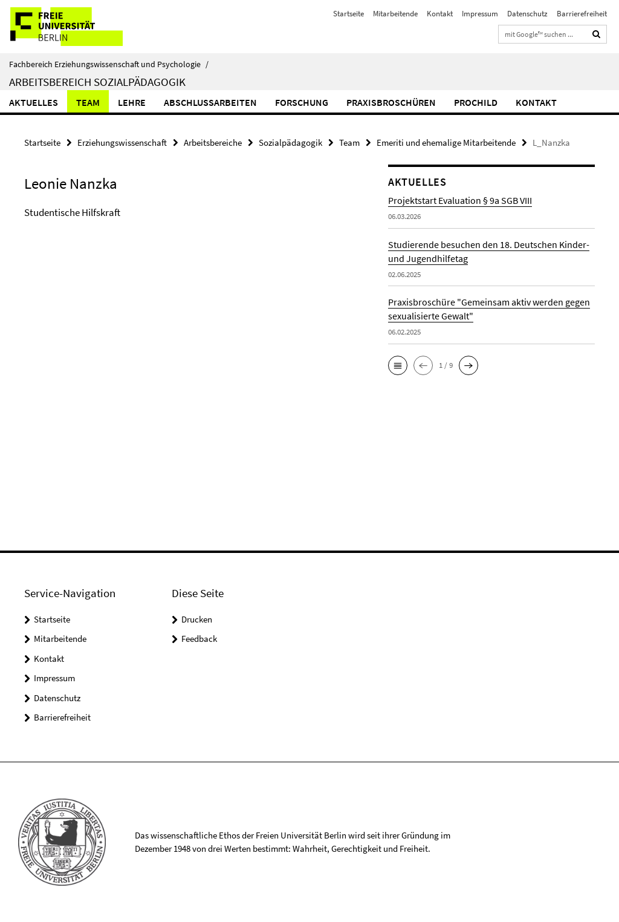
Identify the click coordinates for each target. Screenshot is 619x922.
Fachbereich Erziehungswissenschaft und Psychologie (109, 64)
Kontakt (440, 13)
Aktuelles (33, 102)
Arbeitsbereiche (213, 142)
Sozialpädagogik (290, 142)
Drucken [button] (196, 619)
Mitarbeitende (395, 13)
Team (88, 102)
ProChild (475, 102)
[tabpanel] (186, 225)
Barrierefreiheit (582, 13)
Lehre (132, 102)
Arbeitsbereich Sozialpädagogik (97, 81)
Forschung (301, 102)
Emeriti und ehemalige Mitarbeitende (446, 142)
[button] (397, 365)
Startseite (348, 13)
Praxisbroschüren (391, 102)
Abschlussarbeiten (210, 102)
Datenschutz (527, 13)
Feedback (199, 638)
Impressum (480, 13)
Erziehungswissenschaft (122, 142)
